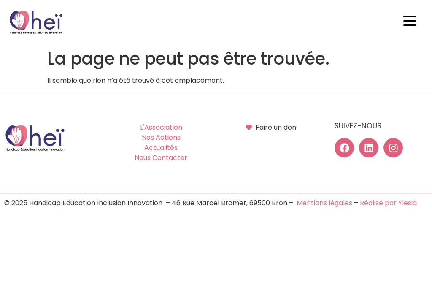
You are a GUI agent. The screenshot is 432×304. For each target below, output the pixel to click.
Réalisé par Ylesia (388, 203)
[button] (412, 21)
